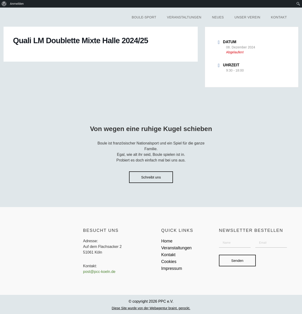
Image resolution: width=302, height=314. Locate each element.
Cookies (168, 261)
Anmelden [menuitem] (17, 3)
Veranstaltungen (184, 17)
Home (166, 241)
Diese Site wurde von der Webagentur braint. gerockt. (151, 308)
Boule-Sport (144, 17)
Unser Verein (247, 17)
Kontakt (279, 17)
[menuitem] (4, 4)
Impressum (171, 268)
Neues (218, 17)
